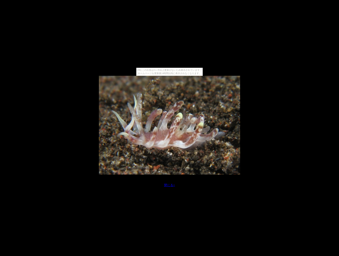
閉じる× (169, 185)
